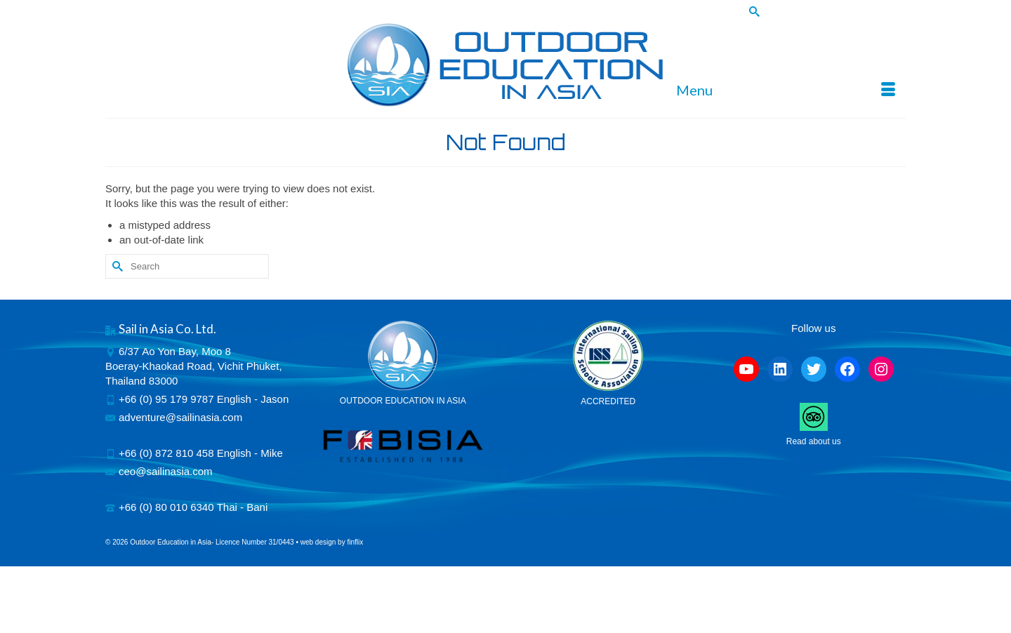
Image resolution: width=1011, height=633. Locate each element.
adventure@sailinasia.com (173, 417)
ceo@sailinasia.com (159, 471)
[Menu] (786, 89)
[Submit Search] (752, 11)
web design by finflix (332, 542)
